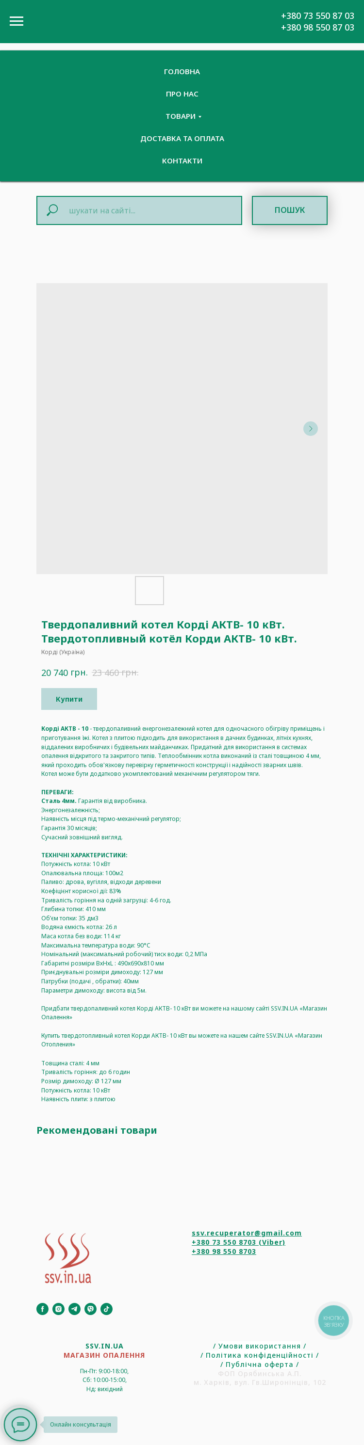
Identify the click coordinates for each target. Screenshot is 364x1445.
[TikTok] (106, 1309)
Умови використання (259, 1345)
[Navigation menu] (16, 21)
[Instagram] (58, 1309)
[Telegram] (74, 1309)
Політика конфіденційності (260, 1355)
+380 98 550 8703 (224, 1251)
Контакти (182, 160)
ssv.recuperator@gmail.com (247, 1232)
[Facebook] (42, 1309)
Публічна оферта (260, 1364)
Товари (180, 116)
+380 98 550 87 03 (317, 27)
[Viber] (90, 1309)
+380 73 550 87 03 (317, 15)
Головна (182, 71)
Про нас (182, 93)
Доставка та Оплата (182, 138)
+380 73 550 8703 (224, 1242)
